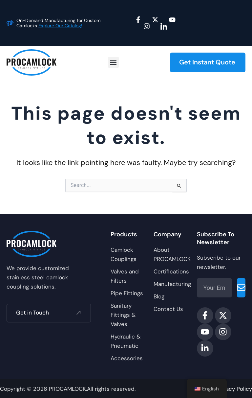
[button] (113, 62)
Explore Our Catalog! (60, 26)
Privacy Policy (234, 388)
